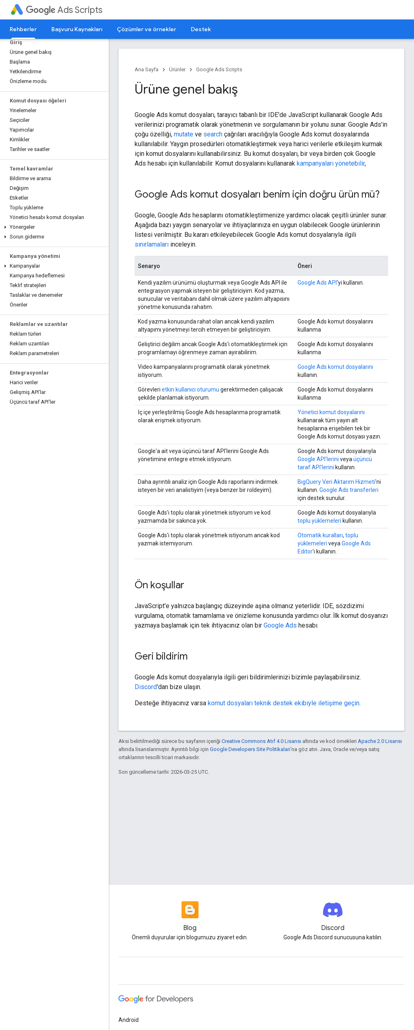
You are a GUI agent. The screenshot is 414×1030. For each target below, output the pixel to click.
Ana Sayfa (146, 69)
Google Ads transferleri (348, 490)
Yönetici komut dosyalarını (331, 412)
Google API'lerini (318, 459)
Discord (146, 687)
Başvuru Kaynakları (76, 29)
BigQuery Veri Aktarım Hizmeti (336, 482)
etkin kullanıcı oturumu (190, 389)
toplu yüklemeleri (319, 520)
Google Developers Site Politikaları (250, 749)
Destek (201, 29)
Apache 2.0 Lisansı (380, 741)
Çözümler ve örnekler (146, 29)
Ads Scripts (64, 9)
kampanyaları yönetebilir (331, 163)
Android (128, 1020)
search (212, 134)
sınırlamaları (152, 244)
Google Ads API (317, 282)
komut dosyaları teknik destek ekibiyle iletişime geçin (283, 703)
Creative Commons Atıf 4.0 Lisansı (261, 741)
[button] (53, 227)
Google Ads (280, 625)
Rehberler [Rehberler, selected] (23, 29)
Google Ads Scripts (219, 69)
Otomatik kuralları (320, 535)
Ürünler (177, 69)
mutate (183, 134)
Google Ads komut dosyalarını (335, 367)
